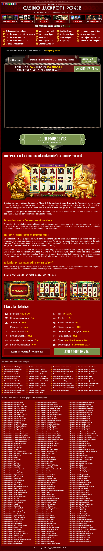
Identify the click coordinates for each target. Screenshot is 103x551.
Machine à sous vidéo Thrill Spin (47, 418)
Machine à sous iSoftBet (12, 392)
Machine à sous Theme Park (12, 465)
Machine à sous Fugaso (37, 383)
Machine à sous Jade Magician (79, 480)
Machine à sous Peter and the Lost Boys (15, 533)
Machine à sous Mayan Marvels (13, 475)
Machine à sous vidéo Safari (79, 430)
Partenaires (66, 548)
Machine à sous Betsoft (86, 374)
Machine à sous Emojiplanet (45, 494)
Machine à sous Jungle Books (46, 496)
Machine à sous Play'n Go (37, 376)
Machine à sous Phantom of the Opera (15, 492)
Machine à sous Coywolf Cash (12, 527)
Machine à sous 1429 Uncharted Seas (81, 457)
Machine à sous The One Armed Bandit (82, 521)
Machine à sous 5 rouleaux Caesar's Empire (50, 439)
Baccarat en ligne (46, 34)
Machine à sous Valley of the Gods (81, 494)
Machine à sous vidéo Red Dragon (80, 445)
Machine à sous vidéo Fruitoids (46, 426)
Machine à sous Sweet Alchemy (13, 510)
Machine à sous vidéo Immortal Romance (49, 414)
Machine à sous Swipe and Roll (13, 508)
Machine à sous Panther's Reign (80, 537)
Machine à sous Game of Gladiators (14, 517)
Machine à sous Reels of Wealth (46, 502)
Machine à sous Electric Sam (12, 445)
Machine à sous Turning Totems (46, 471)
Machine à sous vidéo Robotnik (46, 422)
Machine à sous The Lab (44, 447)
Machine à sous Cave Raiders (46, 475)
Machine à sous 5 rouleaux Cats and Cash (83, 434)
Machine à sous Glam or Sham (46, 453)
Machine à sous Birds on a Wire (46, 459)
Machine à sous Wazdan (86, 385)
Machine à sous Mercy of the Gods (81, 519)
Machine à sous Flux (9, 461)
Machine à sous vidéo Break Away (80, 404)
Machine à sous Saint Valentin (14, 390)
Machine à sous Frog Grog (11, 471)
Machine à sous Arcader (10, 457)
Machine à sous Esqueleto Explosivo (14, 443)
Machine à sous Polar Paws (78, 523)
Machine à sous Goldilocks (45, 506)
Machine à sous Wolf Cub (11, 498)
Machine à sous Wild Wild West (13, 477)
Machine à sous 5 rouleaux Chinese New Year (84, 436)
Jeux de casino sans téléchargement (20, 34)
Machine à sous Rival (85, 376)
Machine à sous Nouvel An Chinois (89, 390)
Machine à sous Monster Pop (45, 537)
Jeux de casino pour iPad (15, 37)
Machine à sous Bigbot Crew (79, 510)
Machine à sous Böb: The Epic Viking (81, 500)
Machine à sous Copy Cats (45, 484)
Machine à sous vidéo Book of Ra (47, 445)
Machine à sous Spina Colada (79, 492)
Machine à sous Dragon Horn (45, 516)
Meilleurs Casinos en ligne (16, 31)
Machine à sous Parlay (85, 378)
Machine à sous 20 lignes (61, 369)
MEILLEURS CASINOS (10, 21)
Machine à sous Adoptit (12, 383)
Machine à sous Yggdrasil (62, 376)
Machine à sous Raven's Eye (12, 514)
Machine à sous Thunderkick (38, 381)
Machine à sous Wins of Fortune (80, 506)
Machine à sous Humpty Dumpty (46, 533)
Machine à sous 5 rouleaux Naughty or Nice (16, 439)
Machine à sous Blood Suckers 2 (13, 480)
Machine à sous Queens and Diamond (82, 486)
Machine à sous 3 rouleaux (87, 367)
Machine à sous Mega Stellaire (46, 488)
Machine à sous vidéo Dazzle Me (80, 443)
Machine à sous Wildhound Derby (80, 525)
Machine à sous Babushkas (11, 467)
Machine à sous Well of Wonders (80, 477)
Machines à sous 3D (46, 31)
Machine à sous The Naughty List (47, 451)
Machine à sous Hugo (77, 465)
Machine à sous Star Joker (45, 521)
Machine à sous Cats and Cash (46, 504)
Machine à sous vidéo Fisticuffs (13, 402)
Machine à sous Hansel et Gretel (46, 478)
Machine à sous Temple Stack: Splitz (81, 527)
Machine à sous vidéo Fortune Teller (81, 412)
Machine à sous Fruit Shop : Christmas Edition (17, 453)
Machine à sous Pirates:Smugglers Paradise (17, 539)
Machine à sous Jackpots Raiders (13, 519)
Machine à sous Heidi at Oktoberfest (14, 490)
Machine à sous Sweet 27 (44, 492)
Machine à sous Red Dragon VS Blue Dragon (50, 490)
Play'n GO (24, 314)
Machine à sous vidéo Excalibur (13, 412)
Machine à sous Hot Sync (78, 508)
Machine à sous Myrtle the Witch (13, 488)
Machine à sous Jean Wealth (12, 455)
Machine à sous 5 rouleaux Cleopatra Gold (16, 437)
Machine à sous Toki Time (11, 463)
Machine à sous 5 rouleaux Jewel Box (48, 432)
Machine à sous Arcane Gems (12, 543)
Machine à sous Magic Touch (79, 475)
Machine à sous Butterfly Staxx (80, 484)
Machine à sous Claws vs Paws (13, 502)
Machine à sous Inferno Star (45, 512)
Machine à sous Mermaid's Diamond (48, 498)
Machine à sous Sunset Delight (13, 473)
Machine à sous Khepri (77, 453)
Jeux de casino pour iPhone (16, 40)
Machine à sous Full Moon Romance (14, 496)
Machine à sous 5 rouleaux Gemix (13, 432)
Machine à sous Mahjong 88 (78, 514)
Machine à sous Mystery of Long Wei (81, 504)
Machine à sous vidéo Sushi (45, 430)
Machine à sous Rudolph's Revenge (14, 451)
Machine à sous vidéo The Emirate (47, 428)
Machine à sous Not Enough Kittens (48, 508)
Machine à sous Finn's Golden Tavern (15, 525)
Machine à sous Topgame (61, 374)
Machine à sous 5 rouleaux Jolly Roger (49, 434)
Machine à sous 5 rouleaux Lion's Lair (48, 437)
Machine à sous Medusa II (78, 447)
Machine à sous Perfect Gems (79, 512)
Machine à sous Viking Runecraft (47, 480)
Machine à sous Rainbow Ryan (12, 494)
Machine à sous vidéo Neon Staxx (47, 441)
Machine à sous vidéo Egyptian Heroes (49, 410)
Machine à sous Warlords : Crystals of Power (50, 469)
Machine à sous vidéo (11, 371)
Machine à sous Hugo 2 (10, 504)
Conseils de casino (46, 44)
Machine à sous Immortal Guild (80, 531)
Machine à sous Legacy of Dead (46, 523)
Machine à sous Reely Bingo (79, 455)
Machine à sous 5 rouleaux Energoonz (15, 441)
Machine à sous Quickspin (87, 381)
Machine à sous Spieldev (37, 385)
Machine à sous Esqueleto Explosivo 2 (48, 527)
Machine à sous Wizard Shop (45, 531)
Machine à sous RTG (11, 378)
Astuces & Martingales (15, 44)
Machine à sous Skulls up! (45, 525)
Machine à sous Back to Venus (79, 539)
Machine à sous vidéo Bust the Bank (81, 406)
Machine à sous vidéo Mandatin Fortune (49, 420)
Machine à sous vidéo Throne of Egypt (82, 402)
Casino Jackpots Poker (13, 51)
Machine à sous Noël (36, 374)
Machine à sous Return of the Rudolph (82, 449)
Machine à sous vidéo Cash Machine (81, 414)
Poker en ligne (65, 37)
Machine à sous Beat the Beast (13, 537)
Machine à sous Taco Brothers (12, 447)
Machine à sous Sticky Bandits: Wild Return (83, 529)
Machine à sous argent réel (38, 371)
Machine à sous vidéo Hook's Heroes (48, 443)
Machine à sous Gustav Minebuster (47, 535)
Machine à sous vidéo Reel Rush (47, 402)
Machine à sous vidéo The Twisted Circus (49, 406)
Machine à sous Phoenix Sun (12, 506)
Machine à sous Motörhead (78, 467)
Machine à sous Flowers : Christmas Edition (84, 451)
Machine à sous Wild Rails (78, 517)
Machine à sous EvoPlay (12, 381)
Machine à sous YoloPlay (12, 388)
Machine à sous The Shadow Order (14, 531)
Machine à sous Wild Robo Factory (14, 512)
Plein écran (16, 60)
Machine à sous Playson (61, 381)
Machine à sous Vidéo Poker (87, 371)
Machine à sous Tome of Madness (80, 516)
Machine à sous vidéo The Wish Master (15, 424)
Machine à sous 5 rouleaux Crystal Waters (83, 439)
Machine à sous (66, 31)
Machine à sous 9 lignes (37, 369)
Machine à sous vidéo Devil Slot (46, 416)
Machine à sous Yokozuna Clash (13, 535)
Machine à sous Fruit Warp (45, 461)
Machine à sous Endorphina (38, 378)
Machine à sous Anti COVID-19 (63, 388)
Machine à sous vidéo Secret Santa (14, 420)
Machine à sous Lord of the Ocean (47, 449)
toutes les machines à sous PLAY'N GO (27, 351)
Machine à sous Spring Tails (12, 529)
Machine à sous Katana (10, 449)
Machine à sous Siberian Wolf (46, 486)
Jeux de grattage (45, 40)
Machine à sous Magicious (78, 461)
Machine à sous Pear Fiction (13, 385)
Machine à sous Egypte (61, 390)
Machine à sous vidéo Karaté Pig (13, 404)
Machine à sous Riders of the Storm (48, 529)
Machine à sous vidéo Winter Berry (81, 422)
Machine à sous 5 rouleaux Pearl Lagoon (16, 434)
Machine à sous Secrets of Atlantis (47, 465)
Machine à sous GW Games (62, 383)
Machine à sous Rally (43, 455)
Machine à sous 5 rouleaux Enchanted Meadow (84, 432)
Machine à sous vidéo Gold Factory (47, 404)
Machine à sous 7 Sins (43, 473)
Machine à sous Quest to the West (80, 541)
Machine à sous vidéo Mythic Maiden (14, 418)
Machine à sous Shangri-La (78, 496)
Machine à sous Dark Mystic (12, 482)
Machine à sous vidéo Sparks (79, 441)
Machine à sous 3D (35, 367)
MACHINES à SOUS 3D (94, 21)
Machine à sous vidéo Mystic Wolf (80, 420)
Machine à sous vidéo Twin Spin (80, 416)
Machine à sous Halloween (13, 374)
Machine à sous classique (62, 367)
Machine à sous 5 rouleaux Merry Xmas (15, 436)
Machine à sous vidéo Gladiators (80, 428)
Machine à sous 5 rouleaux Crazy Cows (49, 436)
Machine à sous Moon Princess (80, 498)
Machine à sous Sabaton (44, 514)
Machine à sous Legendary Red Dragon (15, 486)
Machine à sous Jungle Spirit (12, 478)
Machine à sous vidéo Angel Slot (13, 416)
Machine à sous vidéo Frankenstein (47, 412)
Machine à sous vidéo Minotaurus (13, 430)
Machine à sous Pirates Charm (79, 502)
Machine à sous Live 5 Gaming (88, 383)
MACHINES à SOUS (27, 21)
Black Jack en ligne (87, 34)
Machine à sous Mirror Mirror (45, 510)
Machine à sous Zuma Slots (45, 477)
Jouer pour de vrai (53, 139)
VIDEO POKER (77, 21)
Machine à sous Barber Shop (12, 459)
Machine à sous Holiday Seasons (80, 469)
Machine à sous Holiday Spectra (80, 471)
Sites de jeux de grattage (90, 37)
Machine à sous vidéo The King (13, 428)
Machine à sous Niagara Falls (12, 521)
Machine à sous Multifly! (44, 539)
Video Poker (43, 37)
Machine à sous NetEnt (12, 376)
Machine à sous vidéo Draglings (80, 426)
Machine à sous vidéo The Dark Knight (15, 408)
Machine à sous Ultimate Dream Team (82, 533)
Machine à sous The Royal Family (13, 541)
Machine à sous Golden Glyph (12, 523)
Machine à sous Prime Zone (45, 519)
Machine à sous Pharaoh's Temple (80, 482)
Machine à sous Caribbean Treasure (14, 500)
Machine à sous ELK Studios (63, 378)
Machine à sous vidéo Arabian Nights (14, 410)
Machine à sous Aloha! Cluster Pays (81, 463)
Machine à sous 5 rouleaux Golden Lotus (82, 437)
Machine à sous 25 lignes (86, 369)
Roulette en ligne (67, 34)
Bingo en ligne (65, 40)
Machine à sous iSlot (36, 392)
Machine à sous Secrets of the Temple (48, 543)
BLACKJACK (60, 21)
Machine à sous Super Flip (45, 467)
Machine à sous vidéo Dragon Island (81, 410)
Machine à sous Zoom (77, 473)
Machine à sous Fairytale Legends (13, 469)
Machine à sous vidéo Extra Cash (80, 424)
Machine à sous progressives (63, 371)
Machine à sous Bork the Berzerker (81, 459)
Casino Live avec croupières (90, 40)
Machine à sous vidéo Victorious (80, 418)
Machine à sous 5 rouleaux (13, 369)
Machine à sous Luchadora (78, 478)
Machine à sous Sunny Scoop (46, 457)
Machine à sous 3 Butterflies (79, 488)
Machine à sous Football (37, 390)
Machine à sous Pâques (37, 388)
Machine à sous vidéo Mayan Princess (15, 414)
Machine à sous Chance (86, 388)
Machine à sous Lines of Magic (46, 482)
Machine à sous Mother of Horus (80, 535)
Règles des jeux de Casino (90, 31)
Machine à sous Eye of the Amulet (13, 516)
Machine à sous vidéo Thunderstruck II (82, 408)
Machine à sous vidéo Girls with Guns (15, 406)
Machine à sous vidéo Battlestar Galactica (49, 408)
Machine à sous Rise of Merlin (46, 517)
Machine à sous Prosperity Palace (47, 500)
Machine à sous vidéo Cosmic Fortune (15, 426)
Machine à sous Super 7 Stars (79, 490)
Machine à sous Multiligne (13, 367)
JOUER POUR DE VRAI (77, 352)
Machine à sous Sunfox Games (63, 385)
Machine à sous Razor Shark (45, 541)
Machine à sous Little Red (44, 463)
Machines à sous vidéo (33, 51)
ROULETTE (43, 21)
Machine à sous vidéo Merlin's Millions (48, 424)
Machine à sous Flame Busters (12, 484)
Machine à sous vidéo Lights (12, 422)
